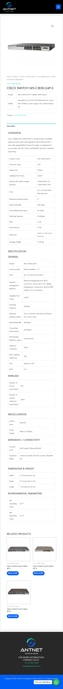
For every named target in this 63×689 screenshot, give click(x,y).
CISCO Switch (31, 77)
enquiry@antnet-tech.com (31, 666)
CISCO (22, 77)
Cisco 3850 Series (43, 77)
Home (9, 77)
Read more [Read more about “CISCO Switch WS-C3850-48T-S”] (12, 616)
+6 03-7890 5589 (31, 663)
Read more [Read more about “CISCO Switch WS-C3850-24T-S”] (38, 573)
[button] (52, 26)
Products (15, 77)
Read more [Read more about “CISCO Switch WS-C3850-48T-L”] (12, 573)
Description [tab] (11, 126)
